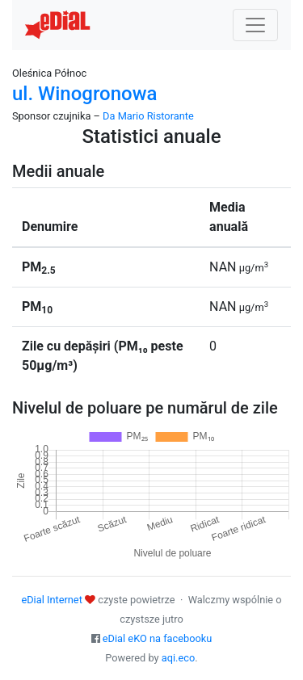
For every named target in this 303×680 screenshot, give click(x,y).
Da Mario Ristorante (148, 116)
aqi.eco (179, 658)
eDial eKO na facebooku (158, 638)
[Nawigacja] (255, 25)
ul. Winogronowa (84, 93)
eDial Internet (51, 600)
